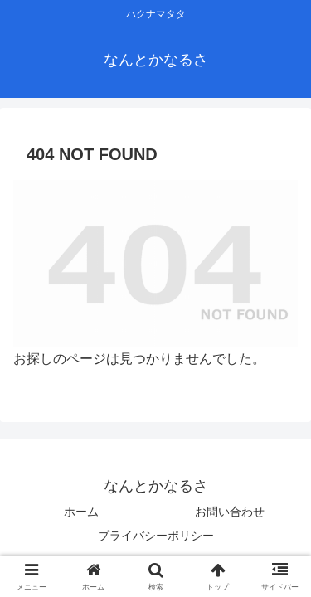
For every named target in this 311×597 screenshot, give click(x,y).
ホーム (81, 511)
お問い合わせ (230, 511)
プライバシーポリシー (156, 535)
